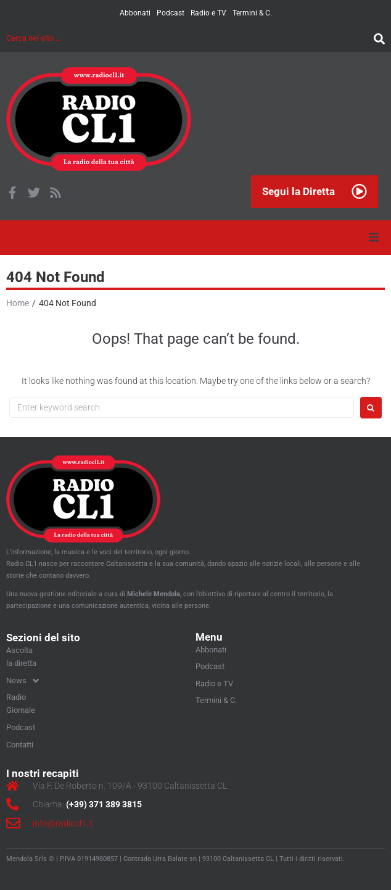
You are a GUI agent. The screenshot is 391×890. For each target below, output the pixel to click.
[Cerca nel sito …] (187, 38)
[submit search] (376, 38)
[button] (374, 238)
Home (17, 303)
